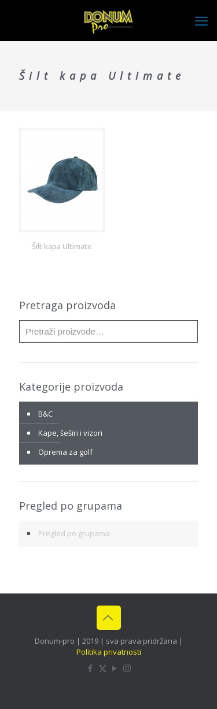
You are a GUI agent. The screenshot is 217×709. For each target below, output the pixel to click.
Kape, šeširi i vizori (70, 433)
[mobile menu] (201, 20)
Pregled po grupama (74, 533)
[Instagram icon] (127, 668)
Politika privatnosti (108, 652)
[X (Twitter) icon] (102, 668)
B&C (45, 414)
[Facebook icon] (90, 668)
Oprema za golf (65, 452)
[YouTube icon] (115, 668)
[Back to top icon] (109, 618)
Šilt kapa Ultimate (62, 246)
